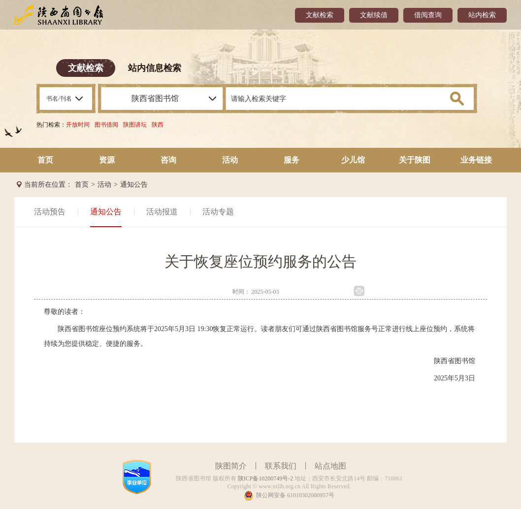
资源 (107, 160)
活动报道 (162, 211)
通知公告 (134, 184)
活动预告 (49, 211)
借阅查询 (428, 15)
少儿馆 (353, 160)
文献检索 (319, 15)
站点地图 (330, 466)
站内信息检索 (154, 68)
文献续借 (374, 15)
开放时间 (78, 124)
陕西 (157, 124)
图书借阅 (106, 124)
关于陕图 (414, 160)
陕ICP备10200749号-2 (265, 478)
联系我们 (280, 466)
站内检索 (482, 15)
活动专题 (218, 211)
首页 (45, 160)
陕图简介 (231, 466)
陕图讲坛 (135, 124)
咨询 (168, 160)
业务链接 (476, 160)
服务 (291, 160)
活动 (230, 160)
